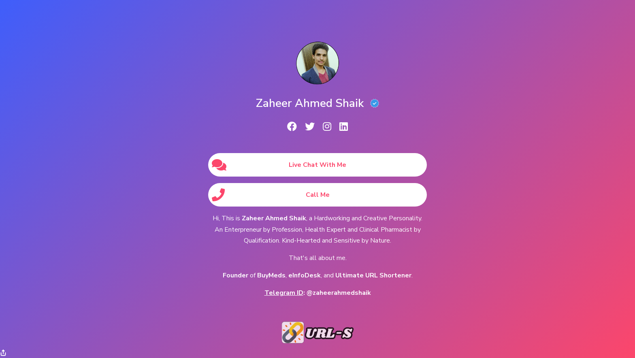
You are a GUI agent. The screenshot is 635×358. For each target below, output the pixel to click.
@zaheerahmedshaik (339, 292)
